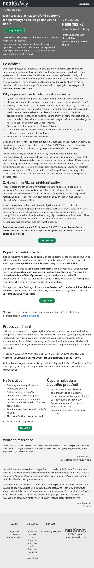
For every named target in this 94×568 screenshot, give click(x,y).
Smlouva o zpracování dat (33, 534)
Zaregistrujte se (15, 30)
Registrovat (47, 301)
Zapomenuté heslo (14, 537)
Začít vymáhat (47, 241)
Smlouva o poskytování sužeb (32, 543)
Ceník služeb (32, 558)
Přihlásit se (84, 3)
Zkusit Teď (25, 428)
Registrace (14, 531)
